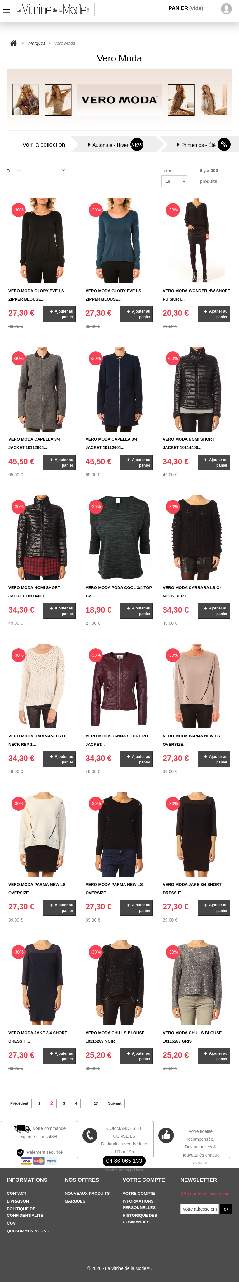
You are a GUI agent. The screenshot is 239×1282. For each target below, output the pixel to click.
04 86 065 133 (124, 1161)
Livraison (18, 1201)
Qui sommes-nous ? (28, 1231)
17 (96, 1103)
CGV (11, 1223)
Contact (16, 1193)
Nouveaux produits (87, 1193)
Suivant (114, 1103)
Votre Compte (139, 1193)
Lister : (167, 170)
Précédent (19, 1103)
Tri (9, 170)
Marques (36, 43)
